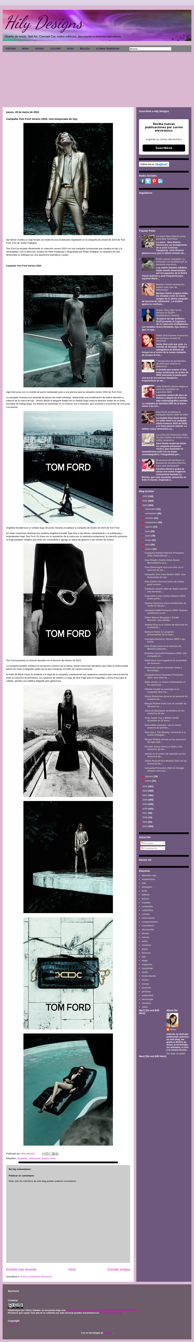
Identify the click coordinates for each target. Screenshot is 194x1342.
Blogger (108, 1332)
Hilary (173, 1029)
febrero (149, 776)
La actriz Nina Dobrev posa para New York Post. (170, 237)
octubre (149, 518)
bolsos (145, 898)
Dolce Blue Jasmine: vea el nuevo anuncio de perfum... (163, 726)
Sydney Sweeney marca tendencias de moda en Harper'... (165, 604)
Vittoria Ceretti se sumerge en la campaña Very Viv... (162, 690)
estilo (145, 941)
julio (147, 531)
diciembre (151, 509)
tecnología (147, 999)
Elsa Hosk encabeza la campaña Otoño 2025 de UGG (172, 413)
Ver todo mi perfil (176, 1053)
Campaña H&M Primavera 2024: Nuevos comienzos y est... (166, 611)
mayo (148, 540)
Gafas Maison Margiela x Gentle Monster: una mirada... (162, 619)
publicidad (147, 995)
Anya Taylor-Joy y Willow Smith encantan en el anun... (162, 719)
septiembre (151, 522)
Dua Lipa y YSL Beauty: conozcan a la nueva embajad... (165, 733)
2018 (145, 808)
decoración (148, 929)
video (145, 1007)
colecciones (35, 1158)
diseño (45, 1158)
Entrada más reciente (21, 1269)
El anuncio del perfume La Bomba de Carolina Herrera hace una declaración (170, 463)
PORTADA (11, 48)
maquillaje (147, 968)
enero (148, 780)
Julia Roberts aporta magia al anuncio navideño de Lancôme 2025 (172, 389)
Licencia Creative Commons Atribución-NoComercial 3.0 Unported (102, 1310)
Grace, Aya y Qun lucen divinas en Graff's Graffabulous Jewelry (168, 313)
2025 (145, 500)
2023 (145, 786)
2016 (145, 817)
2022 (145, 790)
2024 (145, 505)
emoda (145, 937)
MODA (25, 48)
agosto (149, 526)
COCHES (39, 48)
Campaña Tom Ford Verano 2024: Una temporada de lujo (165, 575)
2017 (145, 813)
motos (145, 979)
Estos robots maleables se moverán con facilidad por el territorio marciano (171, 262)
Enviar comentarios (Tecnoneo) (36, 1276)
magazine (147, 964)
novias (145, 983)
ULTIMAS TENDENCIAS (107, 48)
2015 (145, 822)
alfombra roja (149, 875)
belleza (145, 894)
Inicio (72, 1269)
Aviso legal (13, 1324)
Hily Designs (43, 22)
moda (52, 1158)
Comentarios (149, 848)
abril (148, 544)
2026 (145, 496)
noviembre (151, 513)
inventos (146, 945)
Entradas (147, 843)
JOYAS (70, 48)
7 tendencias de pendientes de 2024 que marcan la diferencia (171, 364)
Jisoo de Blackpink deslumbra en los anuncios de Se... (164, 712)
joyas (145, 949)
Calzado (146, 902)
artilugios (147, 887)
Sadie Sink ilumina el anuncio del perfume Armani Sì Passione (172, 338)
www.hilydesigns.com (111, 1313)
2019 (145, 804)
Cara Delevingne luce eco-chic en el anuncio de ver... (164, 568)
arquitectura (148, 879)
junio (148, 535)
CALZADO (55, 48)
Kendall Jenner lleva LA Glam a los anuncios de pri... (163, 748)
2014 (145, 826)
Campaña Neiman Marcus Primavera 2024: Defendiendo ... (164, 554)
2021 (145, 795)
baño (144, 890)
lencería (146, 952)
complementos (150, 921)
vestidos (146, 1003)
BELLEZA (85, 48)
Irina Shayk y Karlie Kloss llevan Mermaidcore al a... (162, 561)
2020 (145, 799)
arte (144, 883)
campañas (22, 1158)
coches (146, 914)
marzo (149, 549)
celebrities (147, 910)
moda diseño (149, 976)
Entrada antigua (119, 1269)
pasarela (146, 987)
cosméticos (148, 925)
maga (145, 960)
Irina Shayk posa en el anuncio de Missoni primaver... (163, 647)
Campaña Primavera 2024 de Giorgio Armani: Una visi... (164, 769)
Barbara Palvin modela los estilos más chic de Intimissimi (170, 287)
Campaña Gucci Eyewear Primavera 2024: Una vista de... (164, 676)
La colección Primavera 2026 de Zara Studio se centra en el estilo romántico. (172, 437)
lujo (144, 956)
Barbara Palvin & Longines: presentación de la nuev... (160, 633)
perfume (146, 991)
